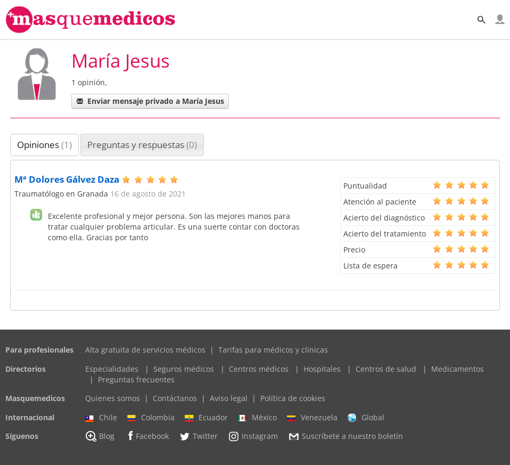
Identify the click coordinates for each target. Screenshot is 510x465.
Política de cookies (292, 398)
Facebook (147, 436)
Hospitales (322, 369)
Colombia (151, 417)
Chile (101, 417)
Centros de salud (386, 369)
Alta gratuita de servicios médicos (145, 350)
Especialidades (111, 369)
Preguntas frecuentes (136, 379)
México (257, 417)
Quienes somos (112, 398)
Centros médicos (259, 369)
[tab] (44, 145)
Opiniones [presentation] (44, 144)
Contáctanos (175, 398)
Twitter (198, 436)
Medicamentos (457, 369)
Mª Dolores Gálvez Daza (66, 179)
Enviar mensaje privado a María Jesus (150, 101)
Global (366, 417)
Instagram (253, 436)
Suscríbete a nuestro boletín (345, 436)
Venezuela (312, 417)
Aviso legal (229, 398)
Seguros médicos (183, 369)
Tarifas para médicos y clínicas (273, 350)
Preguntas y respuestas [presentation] (142, 144)
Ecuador (206, 417)
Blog (99, 436)
